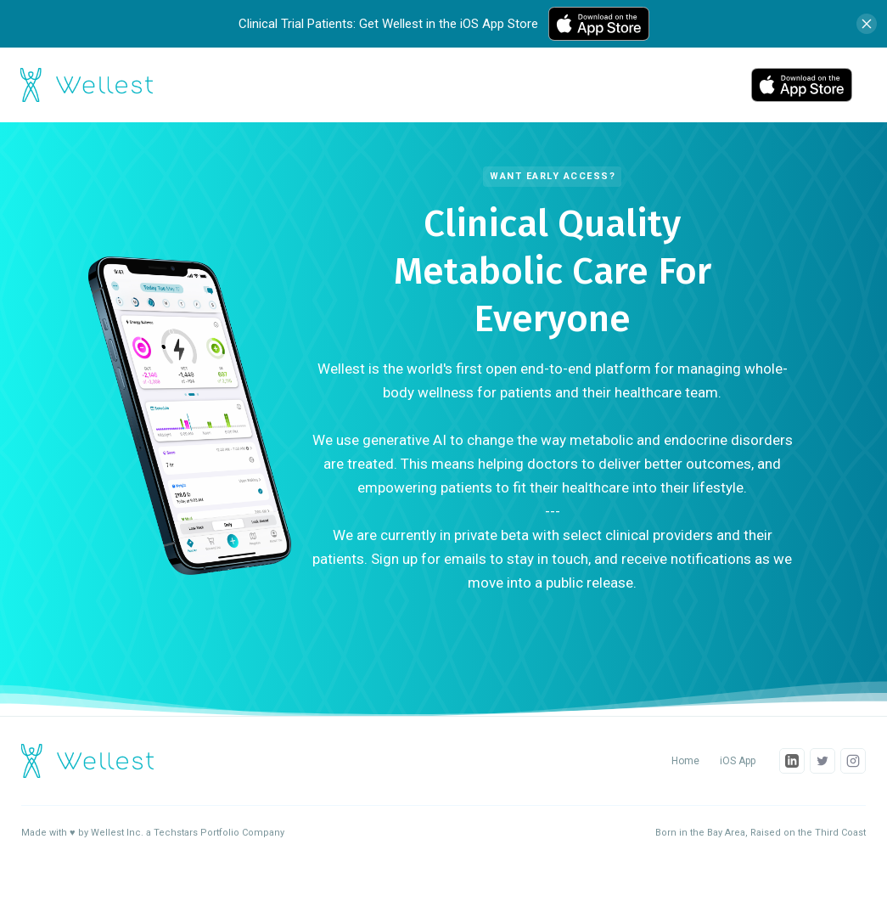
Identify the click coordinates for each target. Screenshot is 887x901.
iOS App (737, 761)
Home (685, 761)
